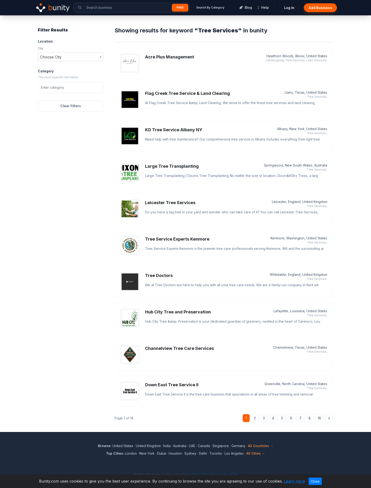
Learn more (294, 481)
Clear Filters (70, 106)
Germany (238, 446)
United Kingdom (148, 446)
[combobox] (70, 56)
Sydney (190, 453)
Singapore (220, 446)
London (131, 453)
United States (122, 446)
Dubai (161, 453)
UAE (192, 446)
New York (147, 453)
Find (180, 7)
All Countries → (260, 446)
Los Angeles (234, 453)
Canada (204, 446)
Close (315, 481)
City (40, 48)
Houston (175, 453)
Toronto (215, 453)
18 (319, 418)
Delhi (203, 453)
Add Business (320, 8)
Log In (289, 8)
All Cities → (255, 453)
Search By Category (210, 7)
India (167, 446)
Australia (179, 446)
